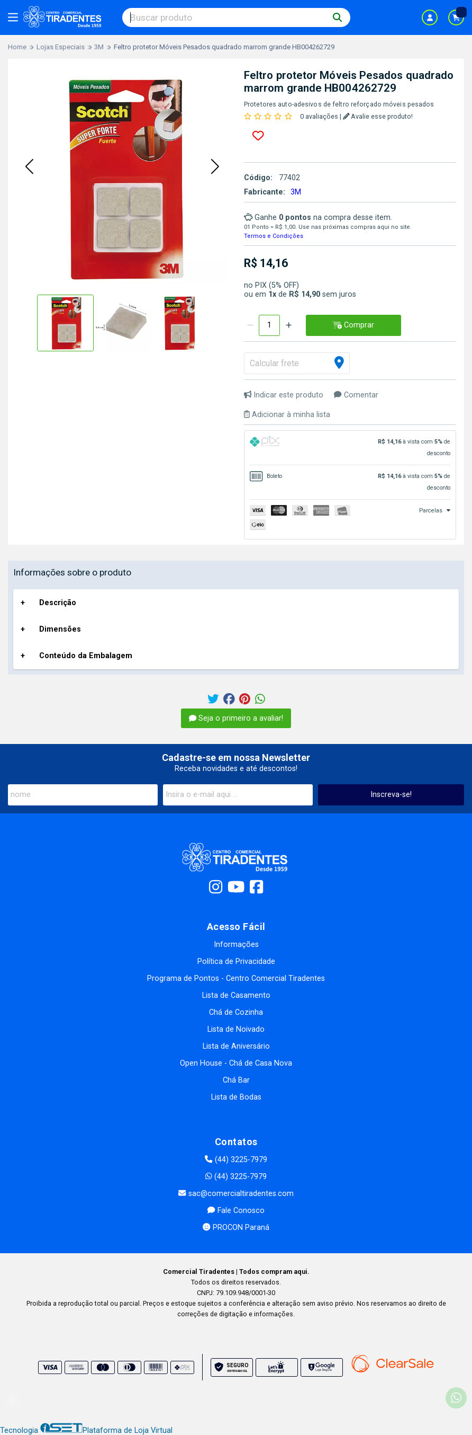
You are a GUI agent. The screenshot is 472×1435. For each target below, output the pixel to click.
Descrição (57, 602)
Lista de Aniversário (236, 1046)
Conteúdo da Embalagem (85, 655)
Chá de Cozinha (236, 1012)
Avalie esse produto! (378, 116)
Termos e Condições (273, 236)
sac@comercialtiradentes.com (235, 1193)
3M (296, 192)
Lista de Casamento (236, 995)
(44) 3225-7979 (236, 1159)
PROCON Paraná (236, 1227)
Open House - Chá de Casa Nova (236, 1063)
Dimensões (60, 629)
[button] (29, 167)
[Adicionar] (289, 325)
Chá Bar (236, 1080)
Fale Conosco (235, 1210)
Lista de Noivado (236, 1029)
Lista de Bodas (236, 1097)
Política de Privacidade (236, 961)
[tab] (350, 448)
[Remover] (250, 325)
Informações (236, 944)
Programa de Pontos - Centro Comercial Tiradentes (236, 978)
